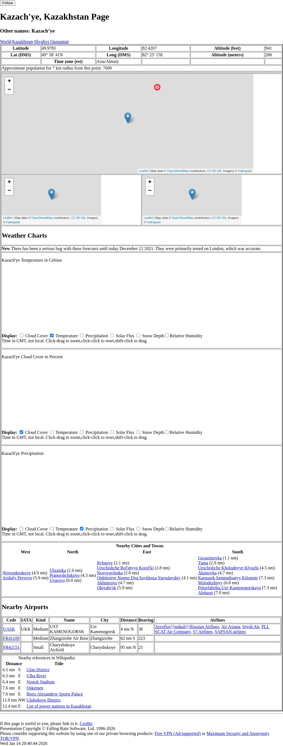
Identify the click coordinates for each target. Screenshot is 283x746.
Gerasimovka (209, 558)
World (5, 41)
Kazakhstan (22, 41)
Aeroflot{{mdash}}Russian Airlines (187, 626)
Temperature (67, 335)
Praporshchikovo (64, 575)
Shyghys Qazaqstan (51, 41)
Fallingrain (245, 170)
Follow (7, 3)
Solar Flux (125, 335)
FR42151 (11, 647)
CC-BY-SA (214, 170)
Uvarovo (57, 580)
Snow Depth (153, 335)
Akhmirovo (107, 582)
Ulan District (38, 669)
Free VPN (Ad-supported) (177, 733)
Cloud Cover (36, 335)
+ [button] (9, 81)
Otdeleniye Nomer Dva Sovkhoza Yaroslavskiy (139, 577)
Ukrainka (57, 570)
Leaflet (143, 170)
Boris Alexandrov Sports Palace (55, 694)
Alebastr (205, 592)
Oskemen (35, 688)
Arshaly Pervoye (17, 577)
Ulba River (36, 675)
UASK (9, 629)
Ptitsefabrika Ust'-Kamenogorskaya (229, 587)
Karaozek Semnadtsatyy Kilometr (228, 577)
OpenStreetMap (178, 170)
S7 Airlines (203, 631)
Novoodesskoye (16, 572)
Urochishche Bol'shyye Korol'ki (125, 568)
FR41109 (11, 638)
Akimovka (207, 572)
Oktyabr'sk (106, 587)
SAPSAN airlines (230, 631)
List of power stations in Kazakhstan (59, 706)
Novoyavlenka (110, 572)
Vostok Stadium (41, 681)
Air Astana (230, 626)
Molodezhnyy (210, 582)
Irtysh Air (250, 626)
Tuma (203, 563)
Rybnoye (105, 563)
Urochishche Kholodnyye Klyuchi (228, 568)
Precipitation (96, 335)
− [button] (9, 90)
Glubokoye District (44, 700)
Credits (86, 723)
